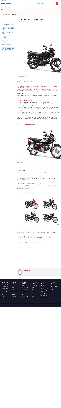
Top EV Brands (5, 286)
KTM (32, 294)
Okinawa (13, 294)
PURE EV (14, 296)
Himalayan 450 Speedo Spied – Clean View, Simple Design (37, 193)
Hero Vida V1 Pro (25, 291)
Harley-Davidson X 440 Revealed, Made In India (34, 242)
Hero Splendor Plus (45, 297)
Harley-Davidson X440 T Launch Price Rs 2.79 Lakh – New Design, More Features (8, 41)
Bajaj (32, 289)
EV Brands (32, 7)
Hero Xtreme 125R (45, 288)
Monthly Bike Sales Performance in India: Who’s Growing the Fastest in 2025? (8, 28)
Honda (33, 287)
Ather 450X (24, 294)
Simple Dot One (25, 296)
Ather (13, 285)
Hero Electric (14, 291)
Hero (32, 292)
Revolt (13, 289)
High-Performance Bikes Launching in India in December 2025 (8, 25)
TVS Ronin (43, 293)
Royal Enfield (34, 285)
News (51, 7)
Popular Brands (5, 284)
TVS (32, 291)
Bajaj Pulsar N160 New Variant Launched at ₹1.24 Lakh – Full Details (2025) (7, 45)
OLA (13, 287)
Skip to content (3, 0)
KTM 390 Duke (44, 295)
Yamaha (33, 296)
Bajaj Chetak (24, 289)
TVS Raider (43, 298)
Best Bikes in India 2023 (29, 81)
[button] (0, 307)
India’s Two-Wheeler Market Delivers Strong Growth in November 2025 (8, 49)
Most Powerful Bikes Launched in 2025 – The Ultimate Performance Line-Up (7, 32)
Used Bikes (26, 7)
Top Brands (19, 7)
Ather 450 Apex (25, 287)
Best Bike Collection (6, 290)
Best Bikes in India (5, 288)
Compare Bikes (5, 294)
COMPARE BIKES (46, 7)
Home (4, 7)
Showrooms (38, 7)
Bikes (13, 7)
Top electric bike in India (29, 124)
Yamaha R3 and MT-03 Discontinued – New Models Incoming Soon (8, 21)
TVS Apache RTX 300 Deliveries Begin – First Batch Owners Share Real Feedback (7, 37)
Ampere (13, 292)
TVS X (23, 292)
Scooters (8, 7)
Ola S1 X (23, 285)
